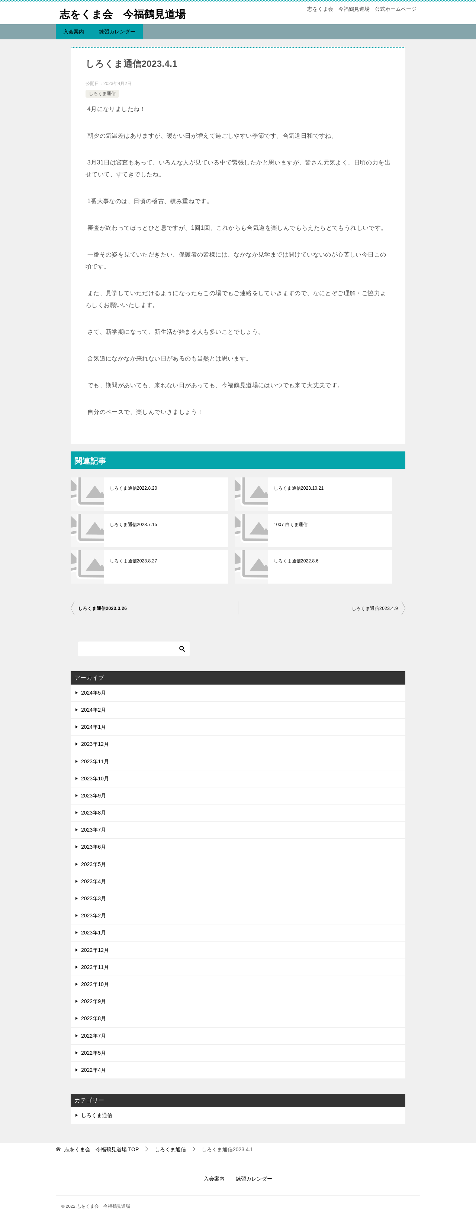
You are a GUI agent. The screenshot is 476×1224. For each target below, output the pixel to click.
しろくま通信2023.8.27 (133, 561)
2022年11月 (95, 967)
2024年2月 (93, 710)
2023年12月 (95, 744)
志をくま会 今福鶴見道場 (127, 12)
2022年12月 (95, 950)
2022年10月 (95, 984)
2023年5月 (93, 864)
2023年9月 (93, 796)
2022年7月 (93, 1036)
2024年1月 (93, 727)
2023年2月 (93, 915)
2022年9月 (93, 1001)
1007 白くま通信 (290, 524)
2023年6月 (93, 847)
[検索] (134, 649)
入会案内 (73, 32)
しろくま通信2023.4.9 (375, 608)
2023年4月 (93, 881)
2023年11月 (95, 761)
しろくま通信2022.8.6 (296, 561)
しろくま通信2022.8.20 (133, 488)
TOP (101, 1149)
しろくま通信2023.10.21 (298, 488)
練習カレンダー (117, 32)
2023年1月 (93, 933)
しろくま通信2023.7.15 (133, 524)
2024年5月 (93, 693)
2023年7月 (93, 830)
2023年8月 (93, 813)
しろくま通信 (102, 93)
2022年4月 (93, 1070)
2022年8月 (93, 1018)
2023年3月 (93, 898)
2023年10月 (95, 778)
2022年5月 (93, 1053)
